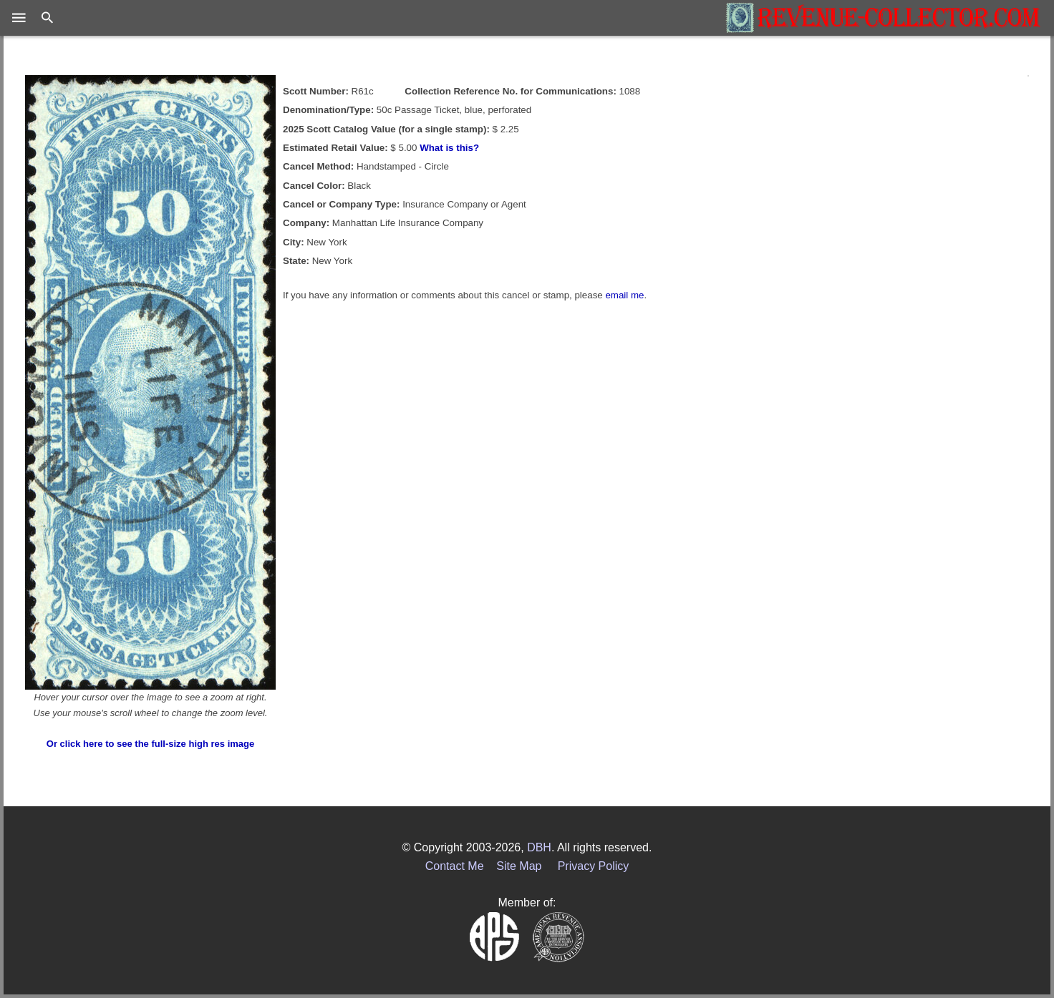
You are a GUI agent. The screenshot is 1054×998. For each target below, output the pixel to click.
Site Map (518, 866)
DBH (539, 847)
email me (624, 295)
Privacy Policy (593, 866)
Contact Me (454, 866)
